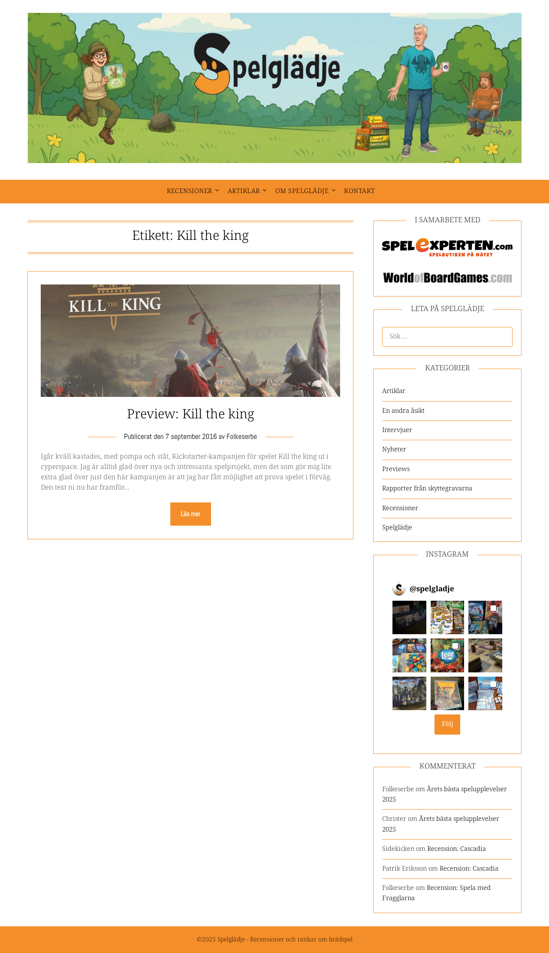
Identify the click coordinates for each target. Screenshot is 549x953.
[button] (409, 618)
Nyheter (394, 449)
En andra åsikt (403, 411)
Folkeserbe (241, 436)
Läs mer (190, 514)
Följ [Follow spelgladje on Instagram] (447, 724)
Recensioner (189, 191)
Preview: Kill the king (190, 415)
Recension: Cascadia (456, 849)
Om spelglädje (302, 191)
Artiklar (244, 191)
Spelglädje (397, 527)
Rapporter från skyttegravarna (427, 488)
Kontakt (359, 191)
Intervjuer (397, 430)
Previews (396, 469)
